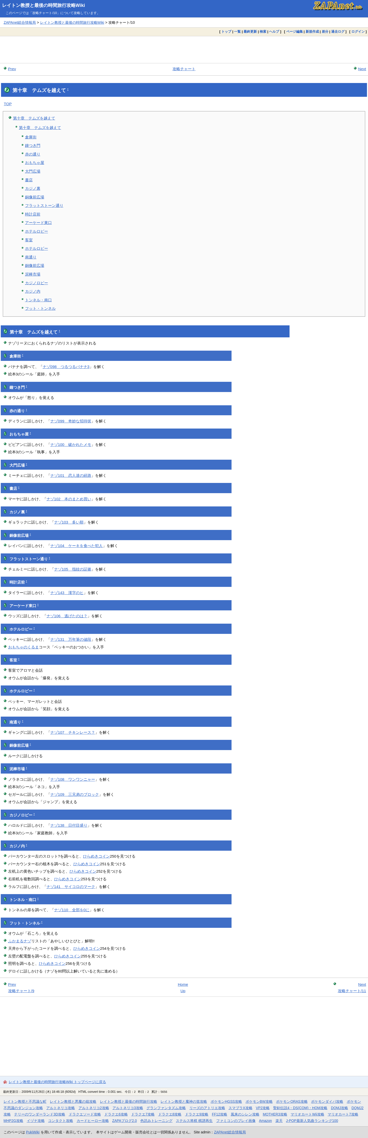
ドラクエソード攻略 (85, 1114)
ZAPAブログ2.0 (124, 1121)
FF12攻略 (219, 1114)
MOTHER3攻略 (275, 1114)
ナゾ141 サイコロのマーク (71, 886)
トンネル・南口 (38, 300)
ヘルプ (274, 31)
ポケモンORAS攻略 (291, 1101)
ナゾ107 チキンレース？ (72, 732)
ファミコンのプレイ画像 (236, 1121)
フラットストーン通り (44, 205)
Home (183, 984)
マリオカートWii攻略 (307, 1114)
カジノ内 (32, 291)
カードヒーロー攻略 (93, 1121)
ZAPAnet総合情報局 (20, 22)
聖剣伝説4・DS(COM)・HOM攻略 (300, 1108)
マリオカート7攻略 (343, 1114)
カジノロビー (36, 283)
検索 (263, 31)
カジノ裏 (32, 188)
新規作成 (312, 31)
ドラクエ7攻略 (143, 1114)
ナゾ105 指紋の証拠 (72, 569)
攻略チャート (183, 69)
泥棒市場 (32, 274)
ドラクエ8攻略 (170, 1114)
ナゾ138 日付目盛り (68, 825)
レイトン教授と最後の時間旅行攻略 (128, 1101)
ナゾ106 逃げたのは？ (67, 616)
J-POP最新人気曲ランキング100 (312, 1121)
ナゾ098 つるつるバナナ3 (66, 366)
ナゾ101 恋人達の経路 (70, 475)
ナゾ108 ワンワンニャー (72, 779)
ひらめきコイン (96, 856)
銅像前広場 (34, 197)
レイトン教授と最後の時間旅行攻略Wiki (43, 5)
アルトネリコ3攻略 (127, 1108)
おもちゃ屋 (34, 162)
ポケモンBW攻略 (259, 1101)
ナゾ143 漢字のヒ (67, 592)
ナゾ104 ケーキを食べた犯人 (76, 545)
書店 (29, 180)
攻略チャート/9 (21, 991)
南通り (31, 257)
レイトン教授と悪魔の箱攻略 (73, 1101)
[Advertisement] (184, 49)
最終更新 (250, 31)
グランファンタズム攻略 (166, 1108)
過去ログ (337, 31)
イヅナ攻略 (36, 1121)
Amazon (265, 1121)
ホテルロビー (36, 231)
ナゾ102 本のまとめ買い (69, 499)
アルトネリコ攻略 (60, 1108)
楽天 (279, 1121)
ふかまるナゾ (19, 941)
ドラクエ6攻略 (116, 1114)
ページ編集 (294, 31)
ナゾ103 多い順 (69, 522)
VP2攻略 (263, 1108)
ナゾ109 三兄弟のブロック (74, 794)
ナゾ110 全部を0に (71, 910)
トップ (226, 31)
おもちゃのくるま (23, 647)
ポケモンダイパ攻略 (327, 1101)
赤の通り (32, 154)
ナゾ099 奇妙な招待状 (70, 421)
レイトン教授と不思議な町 (25, 1101)
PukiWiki (33, 1132)
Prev (12, 69)
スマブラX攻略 (240, 1108)
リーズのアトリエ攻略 (207, 1108)
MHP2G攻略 (13, 1121)
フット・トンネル (40, 308)
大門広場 (32, 171)
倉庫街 (31, 137)
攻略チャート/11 (352, 991)
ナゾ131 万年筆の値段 (70, 639)
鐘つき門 (32, 145)
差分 (325, 31)
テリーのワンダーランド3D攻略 (39, 1114)
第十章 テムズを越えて (34, 118)
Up (182, 991)
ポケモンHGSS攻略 (226, 1101)
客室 (29, 240)
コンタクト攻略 (60, 1121)
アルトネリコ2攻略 (93, 1108)
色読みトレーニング (156, 1121)
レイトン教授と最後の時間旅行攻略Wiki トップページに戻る (57, 1082)
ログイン (358, 31)
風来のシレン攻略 (245, 1114)
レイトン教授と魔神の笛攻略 (183, 1101)
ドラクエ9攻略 (197, 1114)
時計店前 (32, 214)
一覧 (237, 31)
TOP (8, 104)
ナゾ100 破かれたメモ (70, 444)
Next (362, 69)
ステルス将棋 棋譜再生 (194, 1121)
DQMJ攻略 (339, 1108)
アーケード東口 (38, 222)
